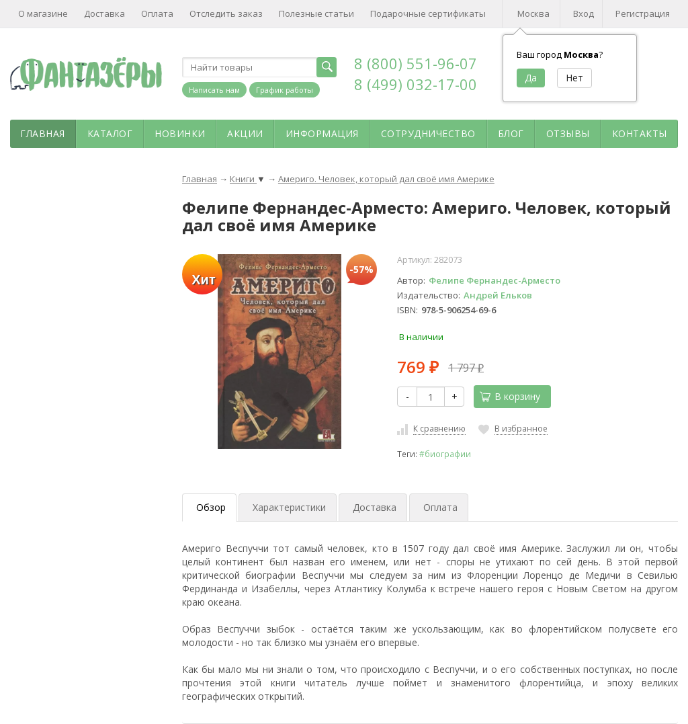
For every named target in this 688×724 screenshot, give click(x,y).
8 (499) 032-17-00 (415, 84)
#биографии (445, 453)
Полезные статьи (316, 13)
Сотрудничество (428, 133)
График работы (284, 90)
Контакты (639, 133)
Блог (511, 133)
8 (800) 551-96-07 (415, 63)
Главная (42, 133)
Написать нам (214, 90)
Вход (583, 13)
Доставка (104, 13)
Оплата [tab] (440, 507)
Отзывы (568, 133)
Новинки (180, 133)
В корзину (510, 396)
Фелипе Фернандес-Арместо (494, 280)
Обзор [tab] (211, 507)
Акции (245, 133)
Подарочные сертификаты (428, 13)
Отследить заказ (226, 13)
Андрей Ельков (498, 295)
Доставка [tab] (374, 507)
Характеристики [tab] (289, 507)
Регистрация (642, 13)
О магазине (43, 13)
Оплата (157, 13)
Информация (322, 133)
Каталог (110, 133)
